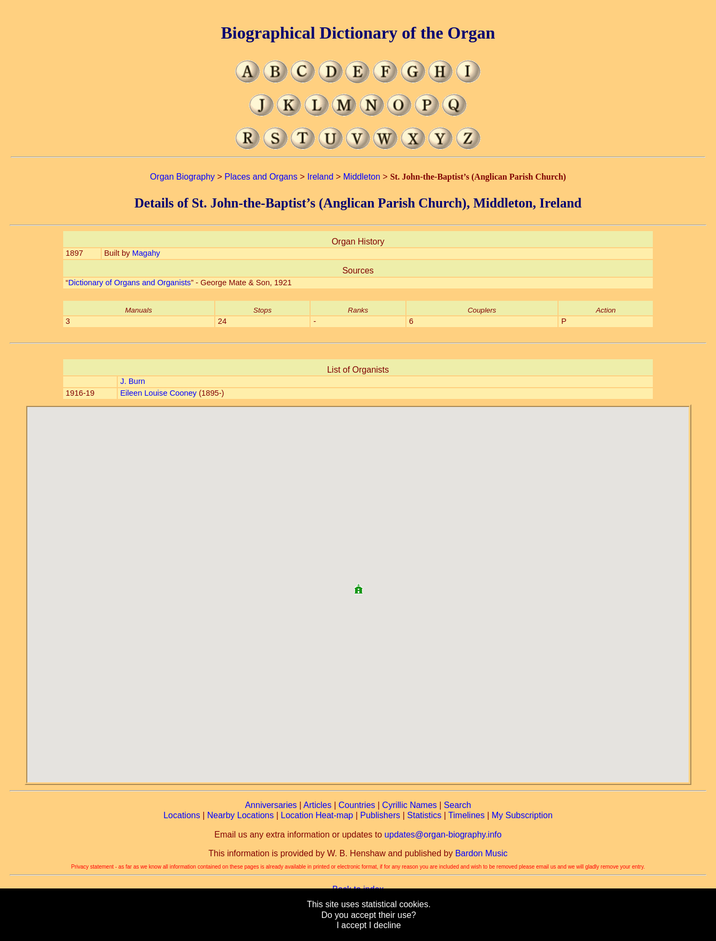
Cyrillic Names (409, 805)
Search (457, 805)
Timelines (466, 815)
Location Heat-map (317, 815)
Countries (356, 805)
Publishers (380, 815)
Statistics (424, 815)
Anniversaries (271, 805)
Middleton (361, 176)
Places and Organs (260, 176)
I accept (351, 925)
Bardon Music (481, 853)
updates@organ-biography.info (443, 834)
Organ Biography (182, 176)
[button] (358, 585)
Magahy (146, 253)
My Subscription (522, 815)
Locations (181, 815)
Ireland (320, 176)
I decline (385, 925)
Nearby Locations (240, 815)
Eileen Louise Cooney (158, 393)
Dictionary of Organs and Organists (129, 282)
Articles (317, 805)
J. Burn (132, 381)
